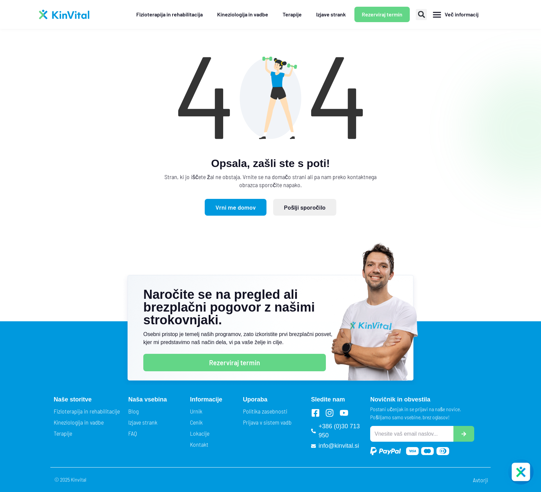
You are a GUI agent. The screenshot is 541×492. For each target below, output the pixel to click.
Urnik (196, 411)
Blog (133, 411)
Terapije (63, 433)
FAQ (132, 433)
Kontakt (199, 444)
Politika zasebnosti (265, 411)
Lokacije (199, 433)
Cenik (196, 422)
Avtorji (480, 480)
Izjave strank (142, 422)
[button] (421, 14)
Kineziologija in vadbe (79, 422)
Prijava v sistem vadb (267, 422)
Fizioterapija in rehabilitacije (87, 411)
